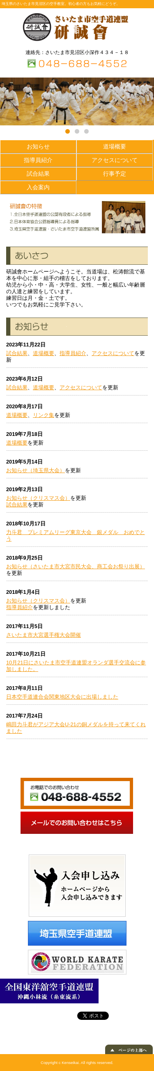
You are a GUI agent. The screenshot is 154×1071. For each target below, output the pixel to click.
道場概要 (114, 146)
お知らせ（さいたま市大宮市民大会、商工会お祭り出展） (75, 566)
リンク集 (43, 415)
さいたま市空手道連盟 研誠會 (77, 27)
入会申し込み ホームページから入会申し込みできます (77, 885)
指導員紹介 (38, 160)
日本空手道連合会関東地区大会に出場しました (62, 697)
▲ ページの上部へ (129, 1049)
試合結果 (38, 173)
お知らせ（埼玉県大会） (35, 470)
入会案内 (38, 187)
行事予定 (114, 173)
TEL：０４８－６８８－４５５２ (77, 63)
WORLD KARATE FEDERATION (77, 962)
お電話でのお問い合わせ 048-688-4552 (77, 793)
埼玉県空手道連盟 (77, 933)
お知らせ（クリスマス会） (38, 498)
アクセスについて (115, 160)
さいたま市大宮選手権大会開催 (43, 635)
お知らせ (38, 146)
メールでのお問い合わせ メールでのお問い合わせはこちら (77, 823)
